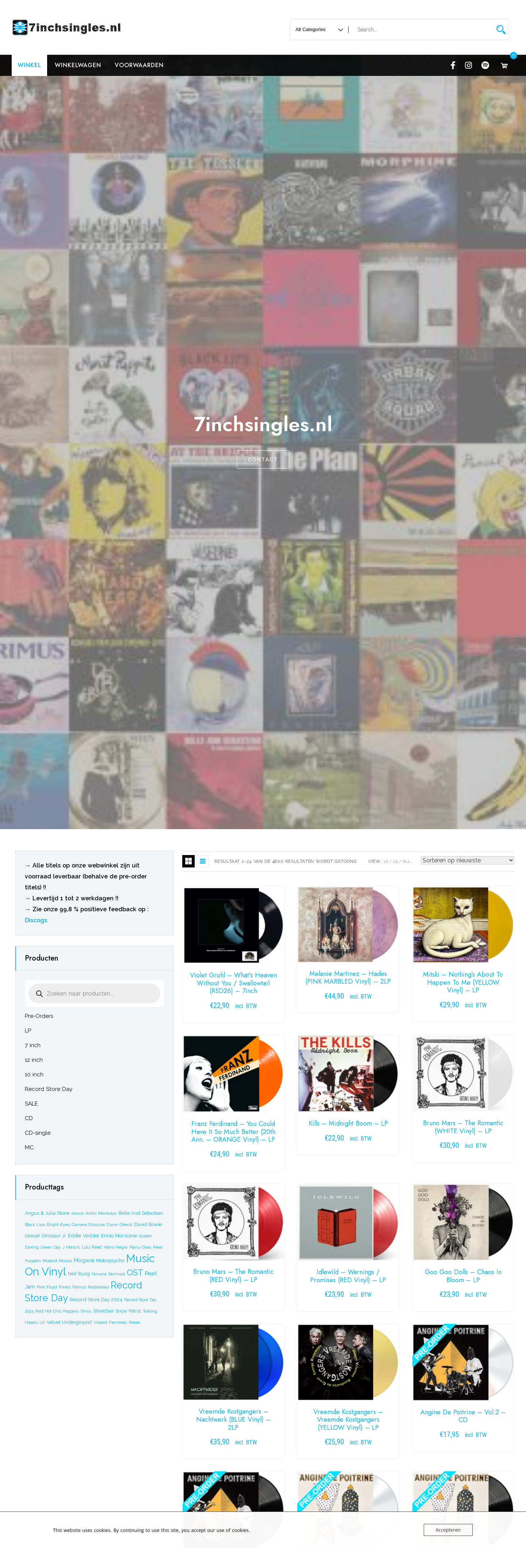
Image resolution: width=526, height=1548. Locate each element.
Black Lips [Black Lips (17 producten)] (35, 1224)
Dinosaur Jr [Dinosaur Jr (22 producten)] (54, 1235)
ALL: (407, 861)
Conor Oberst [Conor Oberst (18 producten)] (119, 1224)
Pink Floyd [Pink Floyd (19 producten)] (47, 1287)
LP (28, 1030)
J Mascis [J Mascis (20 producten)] (71, 1247)
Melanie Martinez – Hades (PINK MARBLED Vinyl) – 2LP (348, 977)
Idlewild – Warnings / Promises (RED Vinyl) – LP (348, 1276)
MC (29, 1147)
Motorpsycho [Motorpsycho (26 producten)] (110, 1260)
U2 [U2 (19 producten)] (42, 1322)
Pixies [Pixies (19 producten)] (64, 1287)
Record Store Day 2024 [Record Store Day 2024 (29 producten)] (96, 1299)
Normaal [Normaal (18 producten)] (116, 1273)
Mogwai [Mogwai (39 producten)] (84, 1260)
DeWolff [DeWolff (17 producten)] (32, 1235)
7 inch (33, 1045)
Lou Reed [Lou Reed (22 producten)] (92, 1247)
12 (386, 861)
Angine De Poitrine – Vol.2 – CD (463, 1416)
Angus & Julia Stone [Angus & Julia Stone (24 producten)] (47, 1213)
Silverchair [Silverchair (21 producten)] (103, 1311)
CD (29, 1118)
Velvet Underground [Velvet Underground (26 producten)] (69, 1322)
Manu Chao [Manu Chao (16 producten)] (140, 1247)
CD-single (37, 1133)
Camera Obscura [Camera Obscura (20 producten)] (88, 1224)
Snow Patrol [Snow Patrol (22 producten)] (128, 1311)
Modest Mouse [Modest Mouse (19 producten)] (57, 1260)
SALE (31, 1103)
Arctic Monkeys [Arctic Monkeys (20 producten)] (101, 1213)
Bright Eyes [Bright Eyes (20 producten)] (58, 1224)
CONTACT (263, 460)
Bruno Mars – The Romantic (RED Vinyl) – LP (233, 1275)
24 (395, 861)
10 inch (34, 1074)
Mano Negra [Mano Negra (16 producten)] (115, 1247)
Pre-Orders (39, 1016)
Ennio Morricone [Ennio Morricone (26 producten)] (119, 1235)
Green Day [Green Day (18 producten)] (51, 1247)
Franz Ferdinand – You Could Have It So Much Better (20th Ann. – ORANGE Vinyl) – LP (233, 1131)
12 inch (34, 1060)
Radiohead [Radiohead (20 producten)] (98, 1287)
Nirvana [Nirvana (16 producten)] (99, 1274)
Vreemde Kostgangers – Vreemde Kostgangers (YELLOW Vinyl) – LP (348, 1419)
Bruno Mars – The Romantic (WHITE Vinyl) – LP (463, 1127)
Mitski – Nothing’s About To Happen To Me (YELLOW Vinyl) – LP (463, 982)
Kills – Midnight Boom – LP (348, 1123)
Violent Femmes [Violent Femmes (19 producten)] (110, 1322)
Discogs (36, 920)
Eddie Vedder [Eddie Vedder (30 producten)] (83, 1235)
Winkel (29, 65)
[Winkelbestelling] (467, 860)
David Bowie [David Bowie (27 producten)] (148, 1224)
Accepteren (448, 1529)
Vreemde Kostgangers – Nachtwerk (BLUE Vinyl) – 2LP (233, 1419)
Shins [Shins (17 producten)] (85, 1311)
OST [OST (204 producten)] (135, 1272)
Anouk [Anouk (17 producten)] (77, 1213)
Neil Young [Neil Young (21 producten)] (79, 1273)
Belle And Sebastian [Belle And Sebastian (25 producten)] (140, 1213)
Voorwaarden (139, 65)
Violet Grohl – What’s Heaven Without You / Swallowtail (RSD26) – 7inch (233, 983)
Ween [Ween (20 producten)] (134, 1322)
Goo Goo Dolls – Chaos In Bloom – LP (463, 1276)
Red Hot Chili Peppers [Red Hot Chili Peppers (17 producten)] (57, 1311)
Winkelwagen (78, 65)
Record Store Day (48, 1089)
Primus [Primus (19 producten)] (79, 1287)
